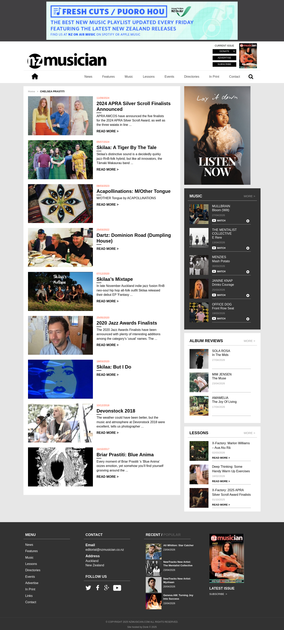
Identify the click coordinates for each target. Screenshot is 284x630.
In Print (214, 76)
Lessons (149, 76)
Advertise (31, 583)
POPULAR (172, 535)
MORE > (249, 196)
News (88, 76)
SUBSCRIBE (224, 64)
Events (169, 76)
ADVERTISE (224, 58)
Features (108, 76)
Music (129, 76)
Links (29, 595)
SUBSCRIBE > (218, 594)
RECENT (153, 535)
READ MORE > (107, 131)
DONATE (224, 51)
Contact (234, 76)
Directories (191, 76)
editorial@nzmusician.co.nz (105, 549)
